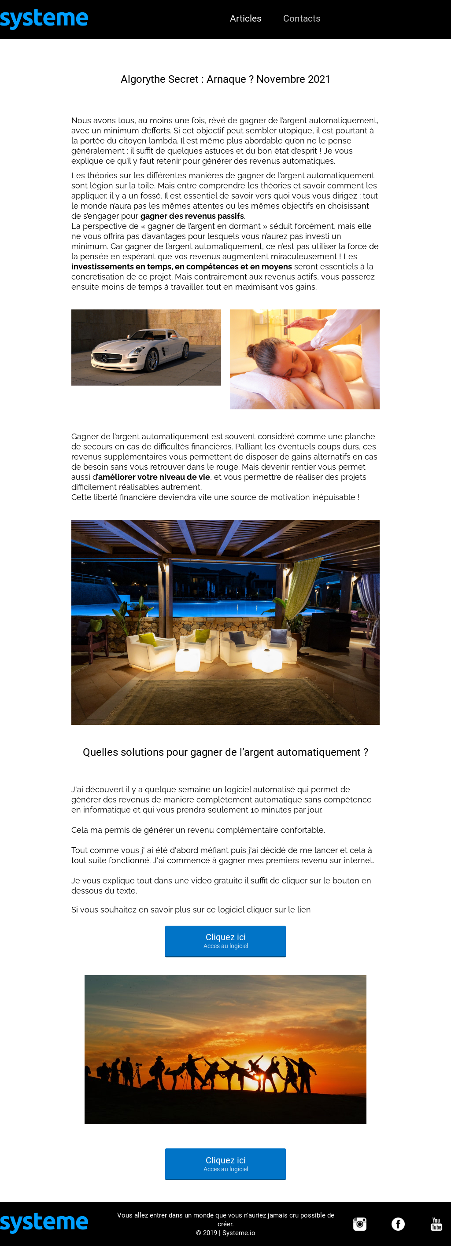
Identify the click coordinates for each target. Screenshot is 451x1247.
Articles (246, 18)
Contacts (302, 18)
